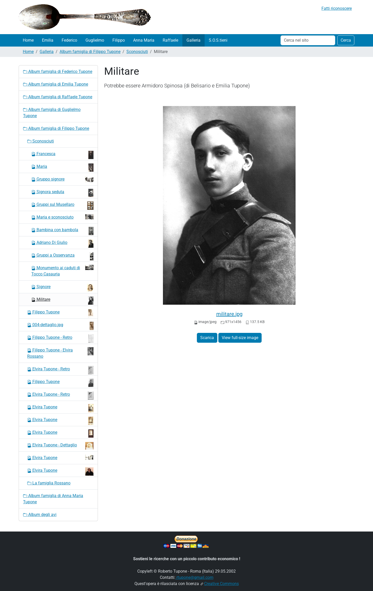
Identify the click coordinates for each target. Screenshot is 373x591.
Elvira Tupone (60, 408)
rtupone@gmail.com (194, 577)
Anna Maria (143, 40)
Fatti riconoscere (336, 8)
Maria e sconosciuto (62, 217)
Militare (62, 300)
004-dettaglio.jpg (60, 326)
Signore (62, 288)
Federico (69, 40)
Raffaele (170, 40)
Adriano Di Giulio (62, 244)
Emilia (47, 40)
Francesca (62, 155)
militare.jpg (229, 314)
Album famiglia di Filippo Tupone (90, 51)
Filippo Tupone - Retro (60, 338)
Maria (62, 167)
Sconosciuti (137, 51)
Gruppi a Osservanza (62, 256)
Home (28, 40)
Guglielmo (94, 40)
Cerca (346, 40)
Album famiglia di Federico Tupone (57, 71)
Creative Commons (221, 583)
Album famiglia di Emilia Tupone (55, 84)
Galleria (193, 40)
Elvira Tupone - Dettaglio (60, 446)
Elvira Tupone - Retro (60, 370)
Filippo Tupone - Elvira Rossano (60, 353)
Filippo (118, 40)
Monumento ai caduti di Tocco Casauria (62, 270)
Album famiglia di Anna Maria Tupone (53, 498)
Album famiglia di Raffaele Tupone (57, 96)
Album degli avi (39, 514)
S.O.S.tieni (218, 40)
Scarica (207, 337)
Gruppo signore (62, 179)
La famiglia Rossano (48, 483)
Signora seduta (62, 193)
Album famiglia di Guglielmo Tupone (52, 112)
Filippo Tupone (60, 313)
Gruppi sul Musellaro (62, 205)
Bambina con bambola (62, 231)
